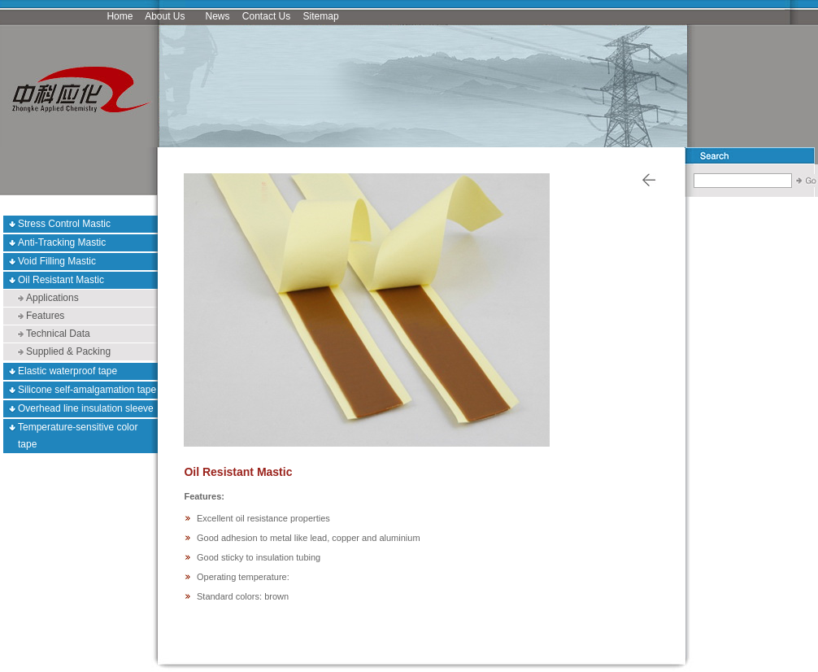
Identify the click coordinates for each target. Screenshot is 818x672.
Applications (52, 297)
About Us (165, 16)
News (218, 16)
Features (45, 315)
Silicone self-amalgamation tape (87, 389)
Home (120, 16)
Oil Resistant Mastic (61, 280)
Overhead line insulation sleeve (86, 408)
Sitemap (321, 16)
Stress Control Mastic (64, 223)
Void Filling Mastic (57, 261)
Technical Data (58, 333)
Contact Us (266, 16)
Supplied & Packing (68, 351)
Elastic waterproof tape (67, 371)
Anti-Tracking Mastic (62, 242)
